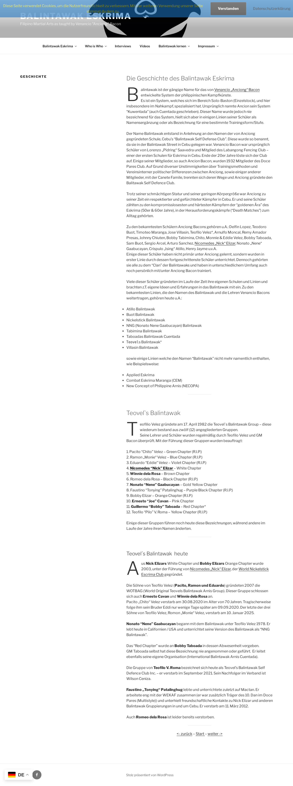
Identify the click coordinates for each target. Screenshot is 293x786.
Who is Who (96, 46)
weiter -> (215, 734)
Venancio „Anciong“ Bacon (237, 90)
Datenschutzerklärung (272, 8)
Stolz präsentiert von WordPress (150, 775)
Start (200, 734)
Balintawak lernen (174, 46)
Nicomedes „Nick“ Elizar (215, 243)
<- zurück (184, 734)
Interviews (123, 46)
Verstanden (228, 8)
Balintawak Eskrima (60, 46)
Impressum (208, 46)
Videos (145, 46)
